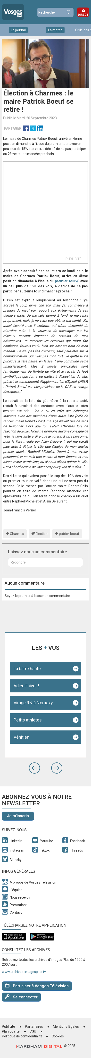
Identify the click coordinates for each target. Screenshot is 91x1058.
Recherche (68, 12)
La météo (55, 30)
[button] (34, 768)
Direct (83, 14)
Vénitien (21, 737)
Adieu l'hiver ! (26, 685)
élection (41, 534)
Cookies (58, 1036)
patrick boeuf (69, 534)
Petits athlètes (28, 719)
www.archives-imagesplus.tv (24, 972)
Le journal (18, 30)
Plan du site (11, 1031)
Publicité (8, 1026)
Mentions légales (66, 1026)
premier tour (65, 281)
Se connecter (21, 996)
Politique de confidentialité (22, 1036)
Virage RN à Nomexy (33, 702)
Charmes (17, 534)
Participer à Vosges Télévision (37, 985)
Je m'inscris (18, 816)
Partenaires (34, 1026)
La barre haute (27, 668)
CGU (33, 1031)
